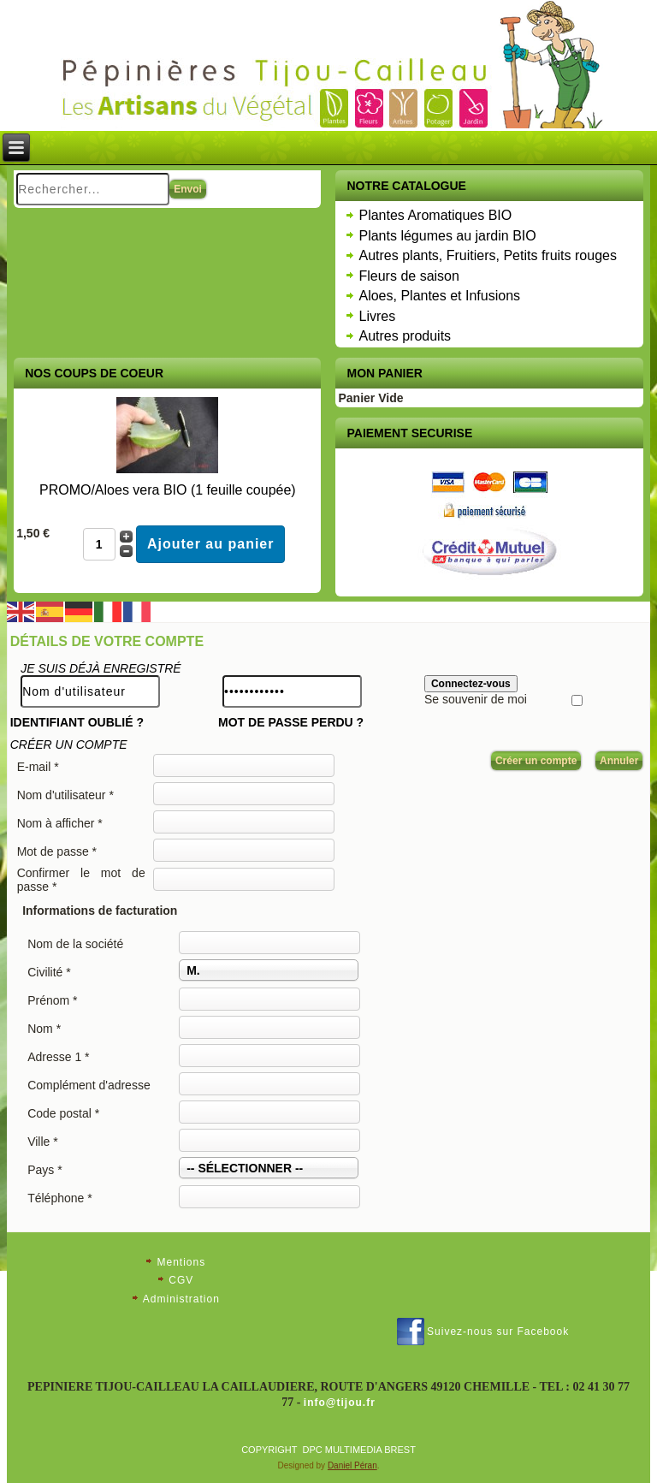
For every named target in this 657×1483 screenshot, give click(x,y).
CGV (181, 1280)
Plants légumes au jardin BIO (447, 235)
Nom (44, 1028)
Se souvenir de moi (475, 699)
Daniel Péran (352, 1465)
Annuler (619, 761)
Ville (42, 1141)
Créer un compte (536, 761)
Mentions (181, 1262)
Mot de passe (57, 851)
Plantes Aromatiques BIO (435, 215)
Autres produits (404, 336)
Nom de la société (75, 944)
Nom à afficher (60, 823)
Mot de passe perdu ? (291, 722)
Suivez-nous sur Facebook (498, 1332)
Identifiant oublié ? (77, 722)
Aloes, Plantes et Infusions (439, 295)
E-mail (38, 767)
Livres (376, 316)
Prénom (52, 1000)
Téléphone (59, 1198)
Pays (44, 1170)
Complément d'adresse (89, 1085)
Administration (181, 1299)
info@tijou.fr (340, 1403)
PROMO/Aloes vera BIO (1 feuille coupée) (167, 490)
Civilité (49, 972)
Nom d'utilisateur (65, 795)
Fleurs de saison (408, 276)
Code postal (63, 1113)
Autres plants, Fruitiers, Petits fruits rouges (487, 255)
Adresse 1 (58, 1057)
